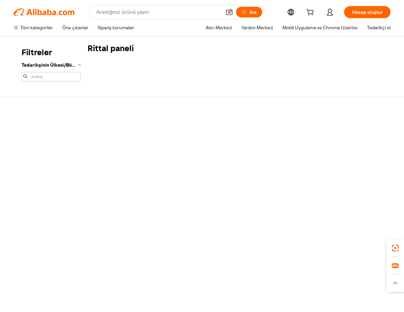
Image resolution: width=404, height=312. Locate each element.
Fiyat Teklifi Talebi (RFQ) (192, 135)
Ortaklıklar (256, 166)
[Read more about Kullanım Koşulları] (291, 286)
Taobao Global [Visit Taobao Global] (239, 276)
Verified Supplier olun (268, 153)
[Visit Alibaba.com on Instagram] (357, 193)
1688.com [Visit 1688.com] (123, 276)
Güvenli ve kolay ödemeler (118, 128)
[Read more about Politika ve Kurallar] (61, 286)
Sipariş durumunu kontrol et (42, 153)
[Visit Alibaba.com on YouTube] (367, 193)
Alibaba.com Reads (188, 173)
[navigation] (51, 64)
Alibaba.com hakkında (345, 128)
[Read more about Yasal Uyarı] (95, 286)
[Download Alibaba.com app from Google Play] (368, 246)
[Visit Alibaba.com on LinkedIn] (336, 193)
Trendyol (283, 276)
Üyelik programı (184, 148)
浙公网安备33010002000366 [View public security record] (297, 299)
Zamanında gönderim (113, 153)
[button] (229, 12)
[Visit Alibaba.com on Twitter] (346, 193)
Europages (309, 276)
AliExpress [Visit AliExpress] (97, 276)
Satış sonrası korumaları (115, 166)
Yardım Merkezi (29, 128)
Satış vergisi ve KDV (188, 161)
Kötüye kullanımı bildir (36, 179)
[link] (395, 248)
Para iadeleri (26, 166)
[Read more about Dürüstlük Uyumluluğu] (338, 286)
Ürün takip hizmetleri (112, 179)
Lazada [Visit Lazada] (211, 276)
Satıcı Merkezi (260, 140)
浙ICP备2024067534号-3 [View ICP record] (365, 299)
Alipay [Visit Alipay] (192, 276)
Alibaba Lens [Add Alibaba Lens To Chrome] (49, 246)
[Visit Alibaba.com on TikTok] (377, 193)
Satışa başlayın (261, 128)
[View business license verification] (260, 299)
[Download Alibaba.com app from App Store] (318, 246)
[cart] (311, 13)
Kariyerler (333, 166)
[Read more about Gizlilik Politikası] (252, 286)
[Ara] (249, 12)
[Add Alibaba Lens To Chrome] (104, 246)
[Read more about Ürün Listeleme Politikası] (137, 286)
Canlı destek (26, 140)
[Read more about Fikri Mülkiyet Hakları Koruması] (200, 286)
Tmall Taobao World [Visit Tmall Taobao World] (160, 276)
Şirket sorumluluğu (343, 140)
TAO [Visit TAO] (263, 276)
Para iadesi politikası (111, 140)
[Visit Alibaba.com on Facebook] (326, 193)
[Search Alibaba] (158, 12)
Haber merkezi (338, 153)
